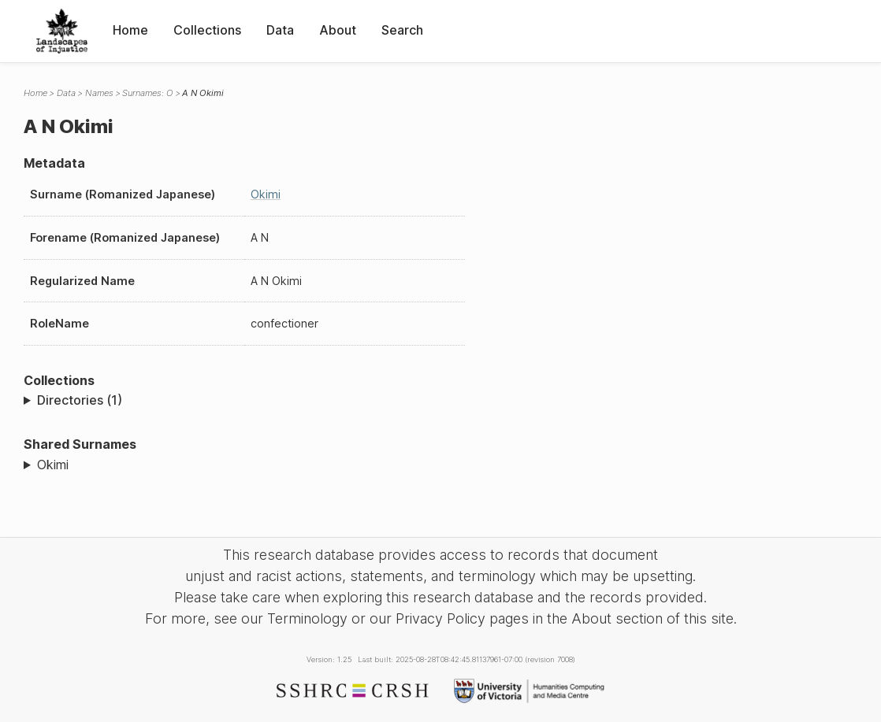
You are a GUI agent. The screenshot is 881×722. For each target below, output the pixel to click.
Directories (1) (79, 400)
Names (99, 92)
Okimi (266, 194)
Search (402, 30)
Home (130, 30)
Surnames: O (147, 92)
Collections (207, 30)
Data (280, 30)
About (337, 30)
